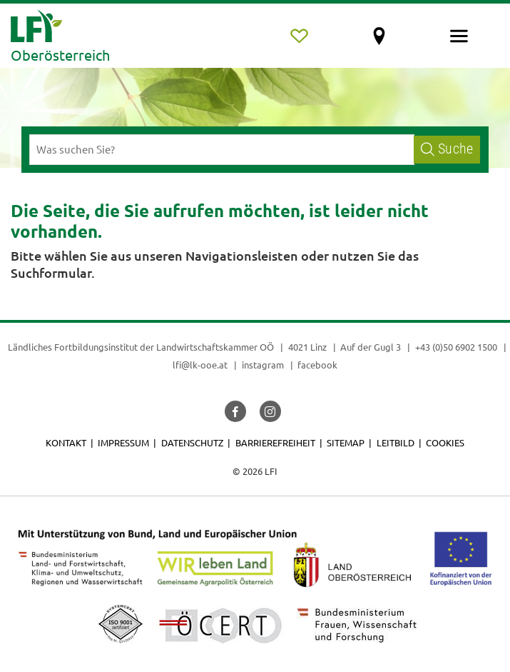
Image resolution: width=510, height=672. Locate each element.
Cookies (445, 442)
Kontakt (66, 442)
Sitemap (345, 442)
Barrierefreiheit (275, 442)
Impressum (123, 442)
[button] (235, 411)
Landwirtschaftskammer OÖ (215, 347)
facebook (317, 364)
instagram (263, 364)
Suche (447, 149)
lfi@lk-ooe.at (200, 364)
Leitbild (395, 442)
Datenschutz (192, 442)
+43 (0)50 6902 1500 (456, 347)
